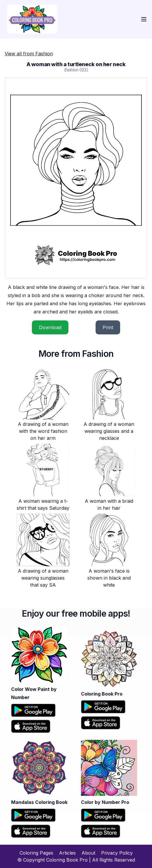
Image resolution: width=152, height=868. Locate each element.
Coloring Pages (36, 853)
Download (50, 327)
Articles (67, 853)
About (88, 853)
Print (108, 327)
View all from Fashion (29, 54)
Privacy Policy (117, 853)
